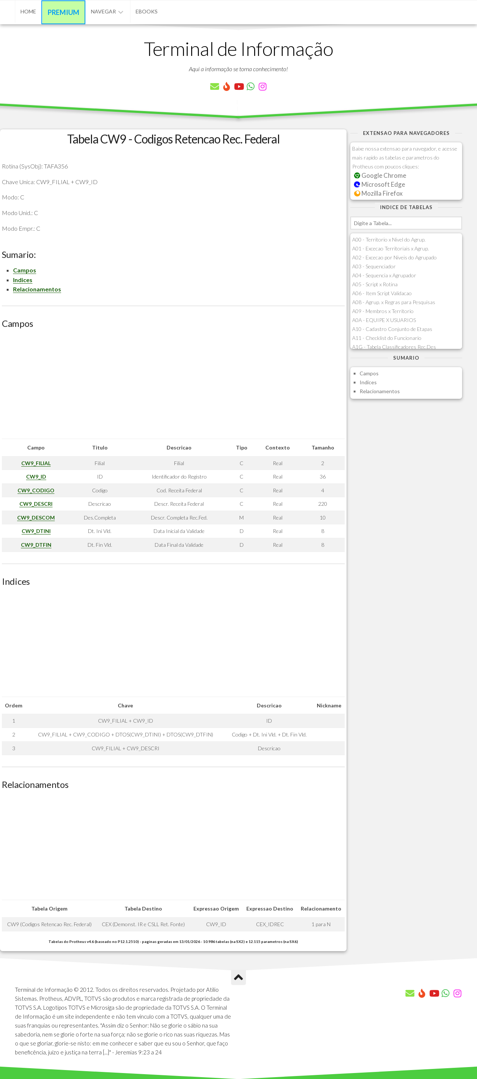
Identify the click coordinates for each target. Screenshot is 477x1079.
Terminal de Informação (238, 48)
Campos (24, 270)
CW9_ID (36, 476)
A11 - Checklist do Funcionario (386, 338)
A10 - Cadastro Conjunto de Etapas (392, 329)
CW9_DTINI (36, 531)
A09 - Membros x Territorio (383, 311)
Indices (22, 279)
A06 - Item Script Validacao (382, 293)
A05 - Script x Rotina (375, 284)
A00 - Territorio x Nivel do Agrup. (389, 239)
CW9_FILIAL (36, 463)
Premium (63, 12)
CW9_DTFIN (36, 545)
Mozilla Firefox (378, 193)
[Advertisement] (173, 386)
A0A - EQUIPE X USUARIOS (384, 320)
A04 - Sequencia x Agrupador (384, 275)
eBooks (147, 11)
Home (28, 11)
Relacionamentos (37, 289)
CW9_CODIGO (36, 490)
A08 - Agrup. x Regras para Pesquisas (393, 302)
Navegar (103, 11)
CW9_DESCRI (36, 504)
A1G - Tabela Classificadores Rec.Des (394, 347)
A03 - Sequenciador (374, 266)
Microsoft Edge (379, 184)
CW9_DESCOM (36, 517)
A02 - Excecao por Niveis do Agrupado (394, 257)
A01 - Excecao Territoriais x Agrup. (390, 248)
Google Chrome (380, 175)
